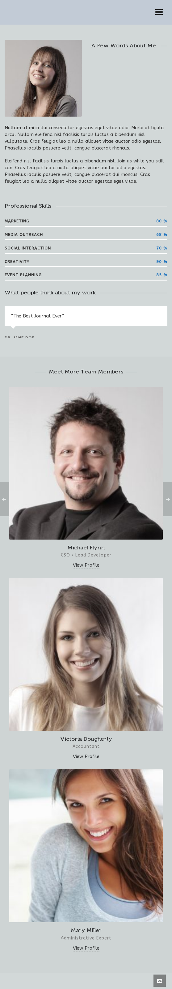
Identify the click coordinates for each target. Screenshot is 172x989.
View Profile (86, 565)
